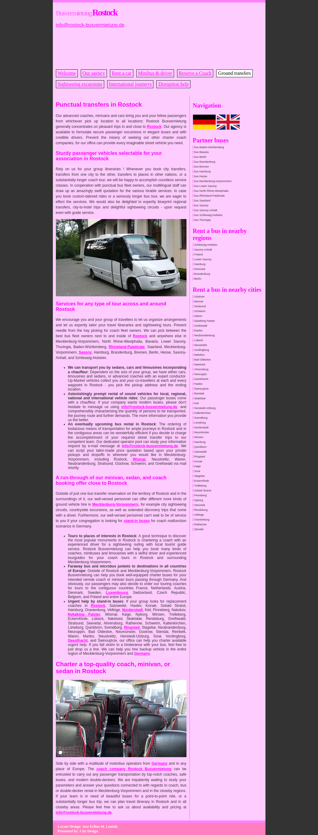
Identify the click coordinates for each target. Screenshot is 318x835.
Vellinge (199, 514)
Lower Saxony (203, 259)
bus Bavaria (201, 152)
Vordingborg (201, 349)
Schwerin (200, 311)
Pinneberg (200, 495)
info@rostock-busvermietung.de (90, 25)
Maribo (198, 330)
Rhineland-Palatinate (127, 347)
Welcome (67, 73)
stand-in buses (137, 521)
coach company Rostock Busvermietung (134, 769)
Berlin (197, 278)
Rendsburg (201, 509)
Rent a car (122, 73)
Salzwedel (200, 451)
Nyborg (198, 500)
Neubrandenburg (204, 335)
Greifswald (200, 325)
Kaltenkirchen (202, 412)
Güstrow (199, 296)
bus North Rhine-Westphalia (211, 190)
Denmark (200, 269)
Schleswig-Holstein (205, 244)
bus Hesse (200, 176)
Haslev (198, 383)
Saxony (85, 352)
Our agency (94, 73)
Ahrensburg (201, 369)
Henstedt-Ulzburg (205, 408)
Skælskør (200, 398)
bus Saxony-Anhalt (205, 210)
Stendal (199, 529)
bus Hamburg (202, 171)
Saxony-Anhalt (203, 249)
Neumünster (201, 432)
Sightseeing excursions (80, 84)
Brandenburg (202, 273)
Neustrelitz (200, 345)
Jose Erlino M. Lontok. (100, 826)
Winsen (198, 437)
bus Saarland (202, 200)
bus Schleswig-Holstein (208, 215)
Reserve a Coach (195, 73)
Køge (197, 466)
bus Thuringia (202, 219)
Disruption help (173, 84)
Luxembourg (117, 592)
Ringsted (131, 627)
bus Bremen (201, 166)
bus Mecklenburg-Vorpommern (213, 181)
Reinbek (199, 393)
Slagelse (199, 475)
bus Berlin (200, 156)
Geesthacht (78, 640)
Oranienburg (202, 519)
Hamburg (200, 264)
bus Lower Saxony (205, 186)
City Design (89, 831)
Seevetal (199, 505)
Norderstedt (132, 610)
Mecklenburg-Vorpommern (115, 504)
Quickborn (200, 446)
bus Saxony (201, 205)
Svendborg (201, 417)
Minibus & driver (155, 73)
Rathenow (200, 524)
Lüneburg (200, 422)
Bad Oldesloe (202, 359)
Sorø (197, 471)
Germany (142, 653)
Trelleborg (200, 485)
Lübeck (198, 340)
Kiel (196, 403)
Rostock (154, 127)
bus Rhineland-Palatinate (209, 195)
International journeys (130, 84)
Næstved (199, 364)
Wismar (139, 459)
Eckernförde (201, 480)
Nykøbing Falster (84, 614)
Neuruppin (200, 374)
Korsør (198, 461)
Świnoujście (201, 388)
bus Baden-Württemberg (209, 147)
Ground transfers (234, 73)
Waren (198, 316)
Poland (198, 254)
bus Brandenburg (204, 161)
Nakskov (199, 354)
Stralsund (200, 306)
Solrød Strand (202, 490)
